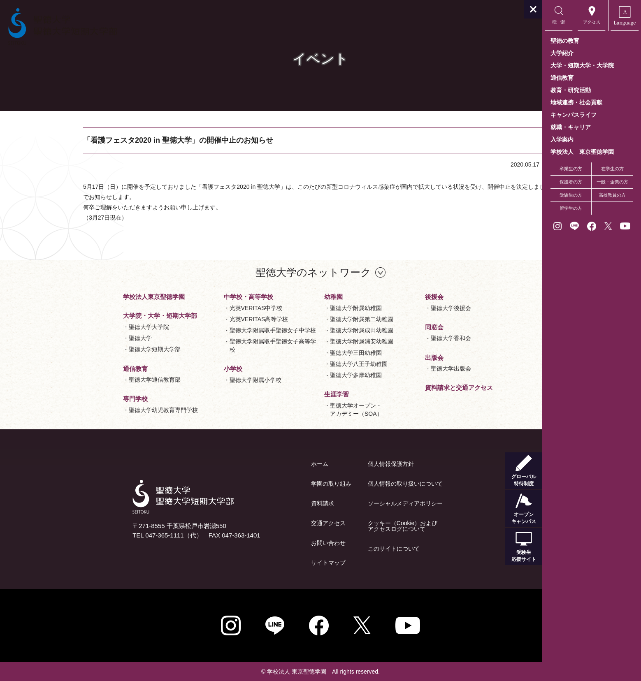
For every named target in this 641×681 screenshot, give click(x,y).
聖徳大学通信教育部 (105, 379)
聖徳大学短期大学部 (105, 349)
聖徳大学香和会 (401, 338)
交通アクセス (279, 523)
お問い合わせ (279, 543)
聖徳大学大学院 (99, 327)
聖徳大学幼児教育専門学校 (114, 410)
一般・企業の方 (612, 181)
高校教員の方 (612, 194)
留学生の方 (571, 208)
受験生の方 (571, 194)
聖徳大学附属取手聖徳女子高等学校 (223, 345)
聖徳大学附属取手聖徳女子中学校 (223, 330)
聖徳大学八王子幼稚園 (309, 364)
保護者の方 (571, 181)
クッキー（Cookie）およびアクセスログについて (353, 526)
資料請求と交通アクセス (410, 387)
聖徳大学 (90, 338)
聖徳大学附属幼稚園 (306, 308)
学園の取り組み (282, 483)
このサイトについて (344, 548)
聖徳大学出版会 (401, 368)
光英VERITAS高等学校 (209, 319)
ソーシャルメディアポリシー (355, 503)
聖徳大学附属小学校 (206, 380)
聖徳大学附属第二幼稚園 (312, 319)
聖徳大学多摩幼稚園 (306, 375)
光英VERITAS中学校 (206, 308)
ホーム (270, 464)
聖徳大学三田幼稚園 (306, 353)
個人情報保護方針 (341, 464)
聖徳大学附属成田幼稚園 (312, 330)
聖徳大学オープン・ (307, 410)
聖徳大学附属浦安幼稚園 (312, 341)
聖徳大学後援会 (401, 308)
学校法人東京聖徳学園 (104, 296)
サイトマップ (279, 562)
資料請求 (273, 503)
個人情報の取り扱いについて (355, 483)
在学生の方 (612, 168)
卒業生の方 (571, 168)
